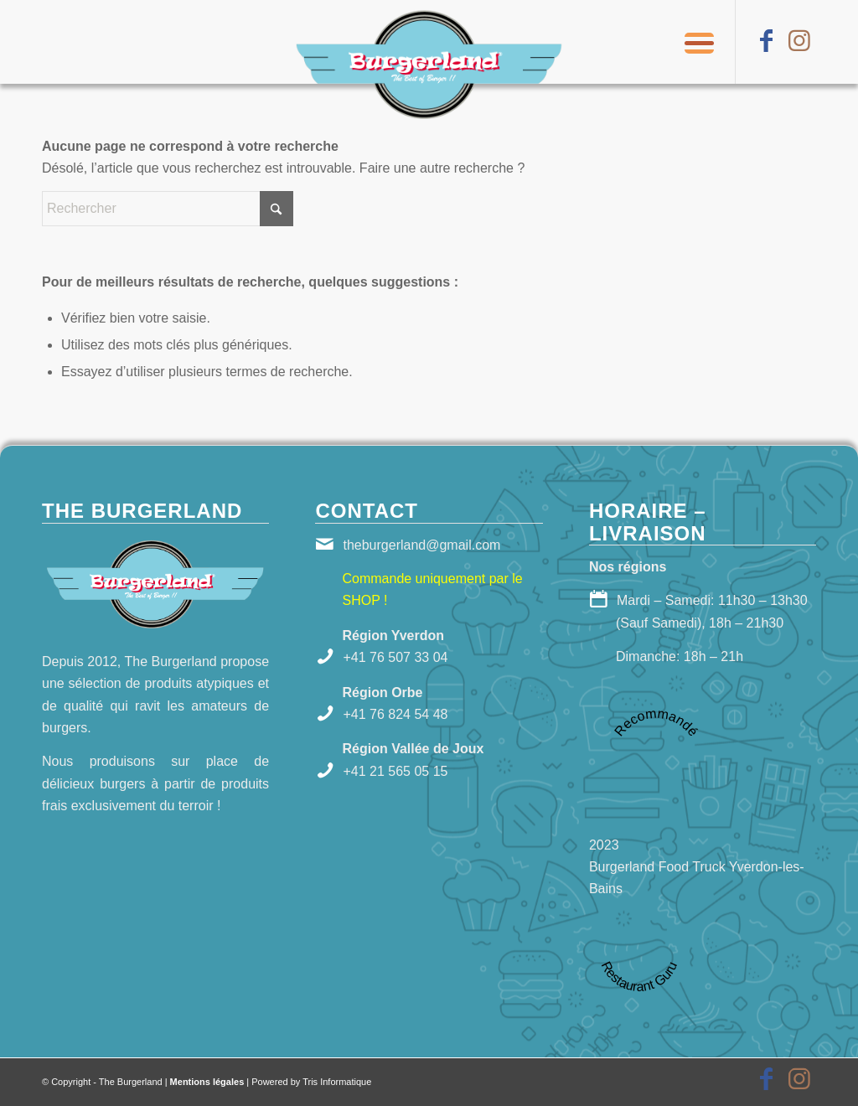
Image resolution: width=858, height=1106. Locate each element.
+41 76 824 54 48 (395, 714)
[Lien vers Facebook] (765, 41)
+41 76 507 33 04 (395, 657)
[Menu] (694, 42)
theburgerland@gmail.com (421, 545)
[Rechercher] (167, 208)
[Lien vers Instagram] (799, 41)
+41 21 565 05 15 (395, 771)
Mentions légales (207, 1082)
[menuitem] (694, 42)
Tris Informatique (336, 1082)
